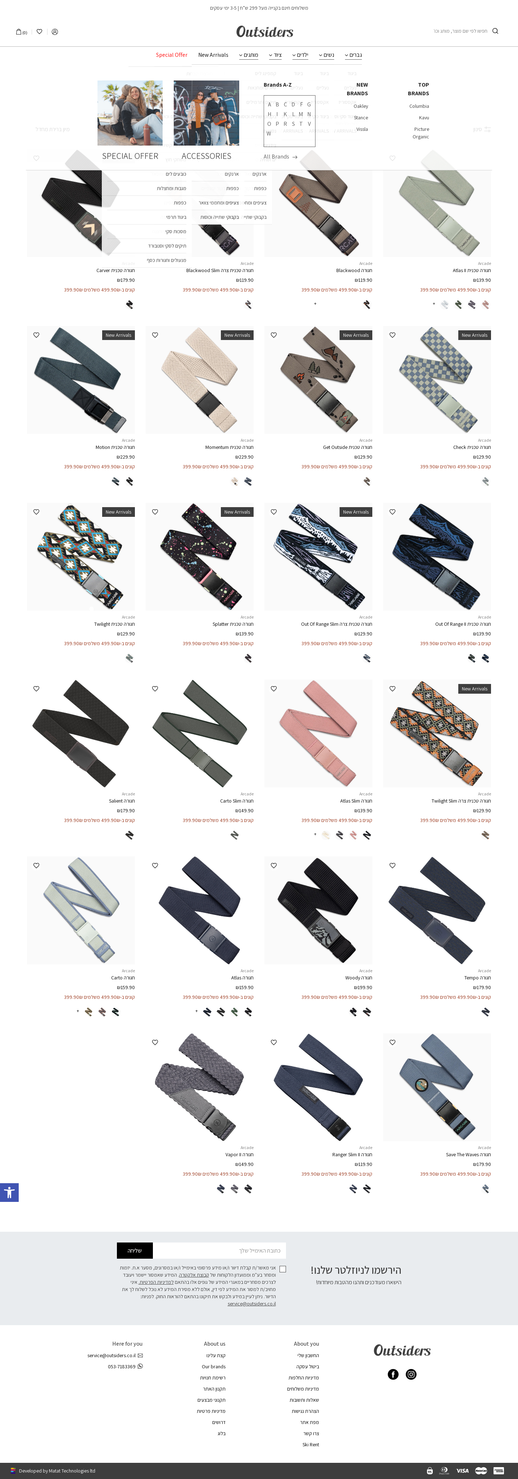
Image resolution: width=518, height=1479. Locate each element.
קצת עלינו (216, 1355)
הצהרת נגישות (305, 1411)
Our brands (214, 1366)
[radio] (485, 304)
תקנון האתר (214, 1389)
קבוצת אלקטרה (194, 1275)
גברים (356, 55)
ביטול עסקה (307, 1366)
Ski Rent (311, 1444)
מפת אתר (309, 1422)
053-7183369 (125, 1366)
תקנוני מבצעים (211, 1400)
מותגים (251, 55)
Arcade (484, 263)
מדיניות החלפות (303, 1377)
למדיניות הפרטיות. (156, 1282)
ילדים (302, 55)
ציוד (278, 55)
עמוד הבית (284, 81)
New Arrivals (213, 55)
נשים (329, 55)
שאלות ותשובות (304, 1400)
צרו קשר (311, 1433)
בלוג (222, 1433)
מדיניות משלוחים (303, 1389)
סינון (482, 129)
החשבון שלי (308, 1355)
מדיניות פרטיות (211, 1411)
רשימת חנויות (213, 1377)
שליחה (135, 1250)
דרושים (219, 1422)
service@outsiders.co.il (252, 1303)
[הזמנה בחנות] (48, 129)
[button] (392, 158)
